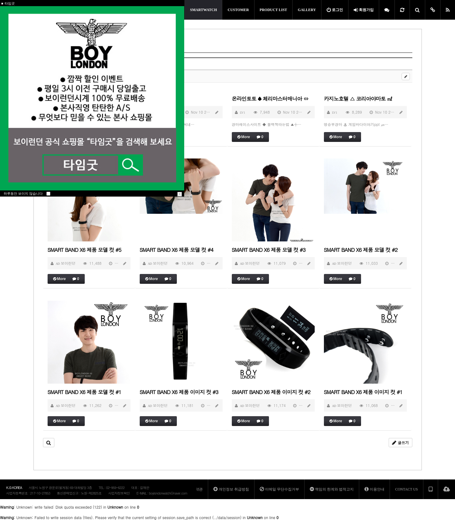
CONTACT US (406, 489)
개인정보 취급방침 (231, 489)
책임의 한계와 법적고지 (332, 489)
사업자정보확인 (119, 493)
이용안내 (374, 489)
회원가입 (364, 10)
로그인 (335, 10)
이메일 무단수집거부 (279, 489)
